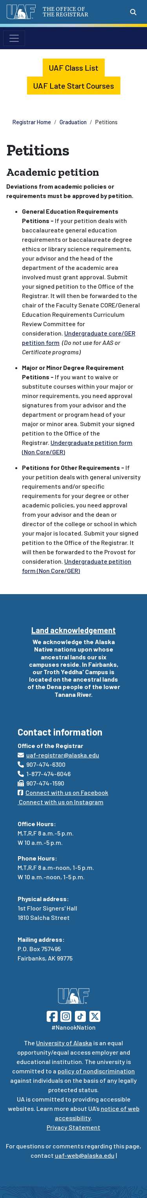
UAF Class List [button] (73, 67)
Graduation (73, 122)
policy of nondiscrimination (96, 1071)
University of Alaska (64, 1042)
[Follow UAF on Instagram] (65, 1015)
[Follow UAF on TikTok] (80, 1015)
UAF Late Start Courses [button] (73, 85)
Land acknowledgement (73, 630)
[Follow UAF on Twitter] (94, 1015)
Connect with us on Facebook (63, 792)
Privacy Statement (73, 1127)
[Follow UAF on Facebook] (52, 1015)
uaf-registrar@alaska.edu (58, 755)
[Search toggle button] (133, 12)
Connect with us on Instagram (60, 801)
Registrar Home (32, 122)
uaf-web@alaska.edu (84, 1155)
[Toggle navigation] (14, 38)
